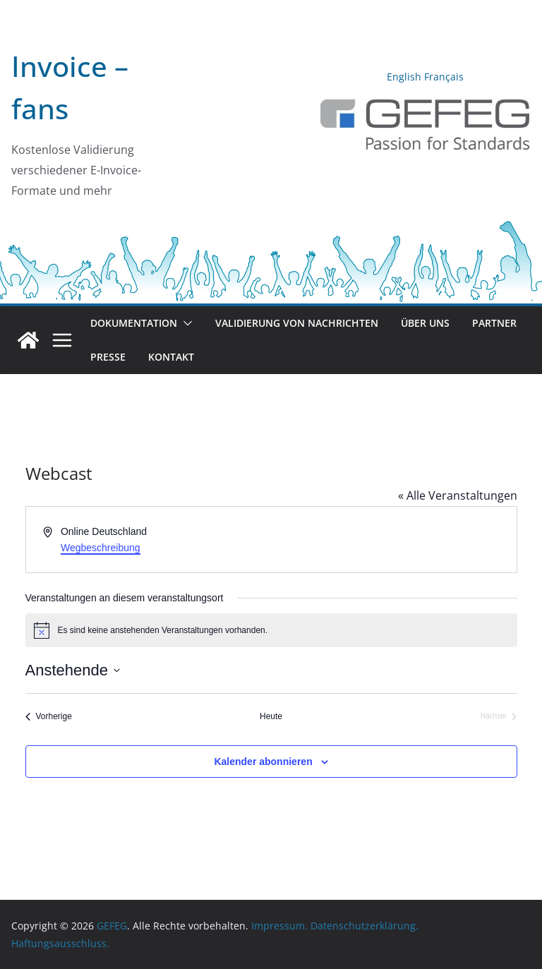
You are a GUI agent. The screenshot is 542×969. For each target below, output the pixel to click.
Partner (494, 323)
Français (444, 76)
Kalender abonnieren (263, 761)
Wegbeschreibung (100, 547)
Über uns (425, 323)
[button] (185, 323)
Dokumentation (133, 323)
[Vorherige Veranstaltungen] (48, 717)
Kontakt (171, 356)
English (404, 76)
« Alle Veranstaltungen (457, 495)
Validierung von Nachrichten (296, 323)
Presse (108, 356)
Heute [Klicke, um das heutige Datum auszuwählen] (271, 716)
